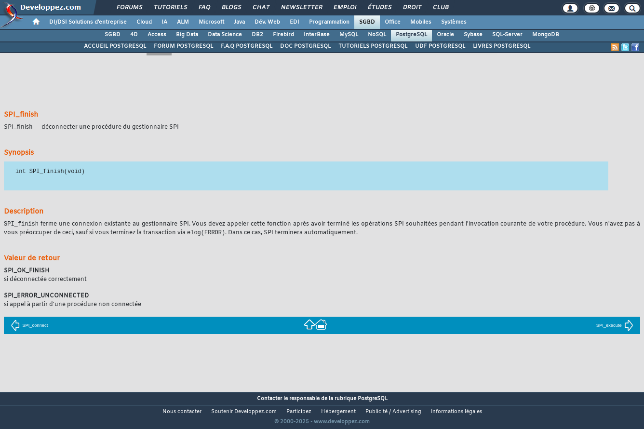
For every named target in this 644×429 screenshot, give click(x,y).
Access (157, 34)
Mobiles (420, 22)
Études (379, 8)
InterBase (317, 34)
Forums (129, 8)
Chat (260, 8)
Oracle (445, 34)
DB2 (257, 34)
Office (393, 22)
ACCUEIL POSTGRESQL (115, 46)
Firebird (283, 34)
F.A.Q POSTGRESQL (246, 46)
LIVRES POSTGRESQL (501, 46)
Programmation (329, 22)
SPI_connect (29, 326)
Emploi (344, 8)
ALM (183, 22)
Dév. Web (267, 22)
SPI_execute (614, 326)
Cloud (144, 22)
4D (134, 34)
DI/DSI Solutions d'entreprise (88, 22)
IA (164, 22)
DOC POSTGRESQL (305, 46)
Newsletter (301, 8)
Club (440, 8)
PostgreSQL (411, 34)
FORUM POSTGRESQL (183, 46)
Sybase (473, 34)
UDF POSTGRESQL (440, 46)
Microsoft (211, 22)
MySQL (348, 34)
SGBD (367, 22)
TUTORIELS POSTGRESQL (372, 46)
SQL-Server (507, 34)
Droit (412, 8)
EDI (294, 22)
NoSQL (377, 34)
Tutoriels (170, 8)
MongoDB (545, 34)
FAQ (204, 8)
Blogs (231, 8)
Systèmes (454, 22)
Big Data (187, 34)
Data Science (225, 34)
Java (239, 22)
